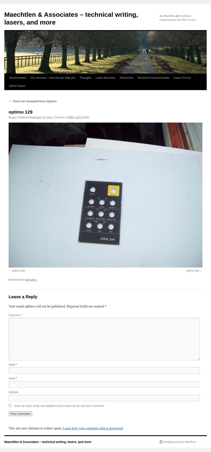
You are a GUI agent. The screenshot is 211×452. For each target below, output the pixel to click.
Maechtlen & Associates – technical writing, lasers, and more (48, 442)
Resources (126, 77)
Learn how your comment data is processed (93, 428)
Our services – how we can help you (53, 77)
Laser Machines (106, 77)
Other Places (17, 86)
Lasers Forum (182, 77)
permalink (30, 279)
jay (14, 117)
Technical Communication (153, 77)
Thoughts (85, 77)
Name (13, 364)
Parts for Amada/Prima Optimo (33, 101)
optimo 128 (18, 270)
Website (13, 392)
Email (13, 378)
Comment (15, 315)
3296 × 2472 (74, 117)
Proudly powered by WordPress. (180, 441)
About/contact (17, 77)
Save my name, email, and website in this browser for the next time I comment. (59, 405)
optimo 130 (192, 270)
